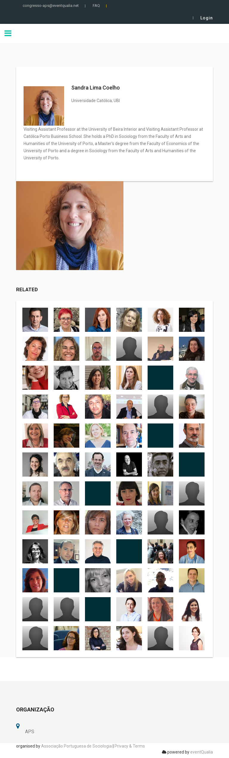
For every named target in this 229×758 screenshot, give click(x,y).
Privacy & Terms (129, 746)
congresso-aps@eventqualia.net (51, 5)
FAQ (96, 5)
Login (206, 18)
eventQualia (201, 752)
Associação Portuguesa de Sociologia (76, 746)
